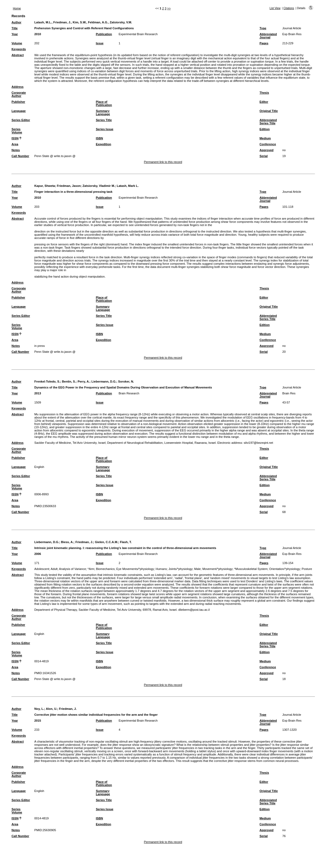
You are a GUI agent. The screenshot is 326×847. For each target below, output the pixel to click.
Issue (99, 43)
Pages (264, 43)
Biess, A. (67, 542)
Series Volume (17, 131)
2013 (37, 393)
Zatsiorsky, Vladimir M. (99, 185)
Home (17, 8)
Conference (268, 144)
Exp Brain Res (292, 34)
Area (15, 144)
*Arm (91, 568)
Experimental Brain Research (138, 34)
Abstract (18, 55)
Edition (265, 129)
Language (19, 110)
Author (16, 22)
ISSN (15, 138)
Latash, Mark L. (128, 185)
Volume (17, 43)
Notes (16, 150)
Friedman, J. (84, 542)
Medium (265, 138)
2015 (37, 720)
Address (18, 86)
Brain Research (128, 393)
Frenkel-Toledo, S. (47, 381)
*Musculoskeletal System (250, 568)
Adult (54, 568)
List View (274, 8)
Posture (307, 568)
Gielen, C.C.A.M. (106, 542)
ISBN (99, 138)
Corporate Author (19, 94)
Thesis (264, 92)
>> (169, 8)
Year (15, 34)
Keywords (19, 49)
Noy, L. (39, 708)
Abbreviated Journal (268, 35)
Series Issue (104, 129)
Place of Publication (104, 103)
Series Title (104, 120)
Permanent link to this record (163, 161)
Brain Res (288, 393)
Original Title (269, 110)
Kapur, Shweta (44, 185)
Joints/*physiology (180, 568)
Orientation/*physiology (284, 568)
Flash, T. (126, 542)
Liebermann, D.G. (103, 381)
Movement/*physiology (217, 568)
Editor (264, 101)
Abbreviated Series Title (268, 121)
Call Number (20, 156)
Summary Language (103, 112)
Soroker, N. (126, 381)
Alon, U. (51, 708)
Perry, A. (83, 381)
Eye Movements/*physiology (135, 568)
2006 (37, 553)
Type (263, 28)
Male (197, 568)
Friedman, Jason (69, 185)
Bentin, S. (69, 381)
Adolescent (41, 568)
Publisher (18, 101)
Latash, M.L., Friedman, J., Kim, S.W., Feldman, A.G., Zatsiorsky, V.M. (83, 22)
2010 (37, 34)
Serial (264, 156)
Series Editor (21, 120)
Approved (266, 150)
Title (15, 28)
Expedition (103, 144)
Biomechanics (105, 568)
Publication (104, 34)
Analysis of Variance (72, 568)
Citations (288, 8)
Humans (161, 568)
